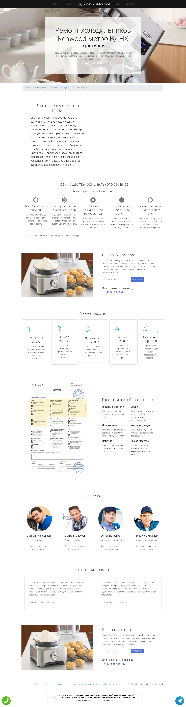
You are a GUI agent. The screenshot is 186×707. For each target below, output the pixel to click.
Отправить (137, 279)
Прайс (117, 4)
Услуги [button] (55, 4)
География (69, 4)
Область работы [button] (109, 684)
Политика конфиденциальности (82, 684)
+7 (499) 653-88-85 (93, 46)
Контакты (129, 4)
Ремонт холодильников (63, 87)
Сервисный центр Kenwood (37, 87)
